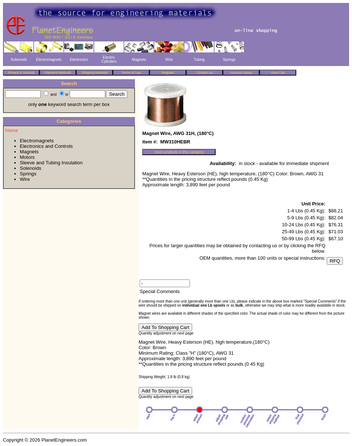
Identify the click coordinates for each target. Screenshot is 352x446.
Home (11, 130)
